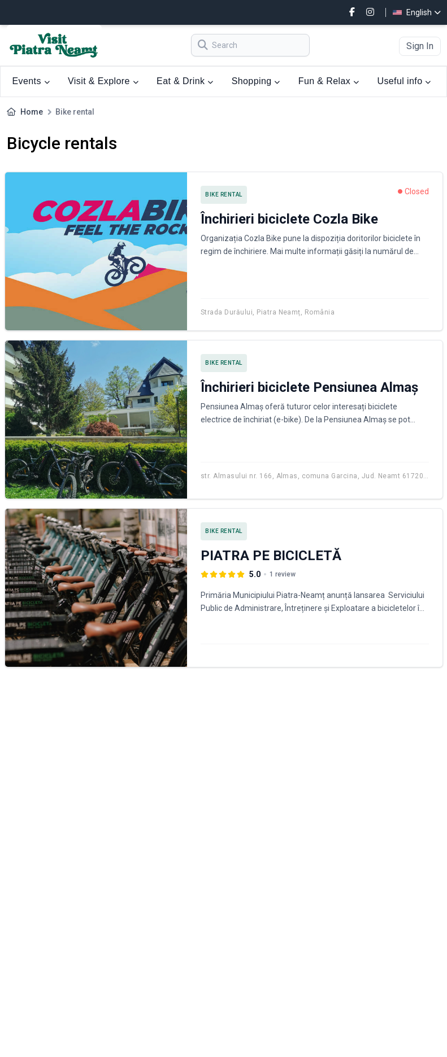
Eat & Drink (185, 81)
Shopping (256, 81)
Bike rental (223, 194)
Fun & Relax (328, 81)
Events (31, 81)
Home (31, 111)
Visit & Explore (103, 81)
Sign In (419, 46)
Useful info (404, 81)
